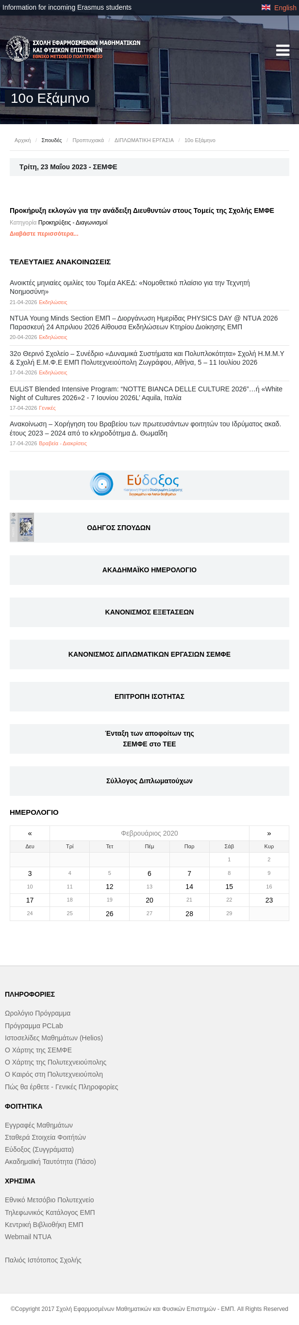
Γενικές (47, 408)
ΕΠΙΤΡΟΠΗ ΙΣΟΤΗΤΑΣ (149, 696)
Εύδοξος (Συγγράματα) (39, 1149)
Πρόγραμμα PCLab (34, 1026)
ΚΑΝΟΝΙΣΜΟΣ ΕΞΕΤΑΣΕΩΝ (149, 612)
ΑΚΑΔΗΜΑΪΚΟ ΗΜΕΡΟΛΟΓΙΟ (149, 570)
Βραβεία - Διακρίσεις (63, 443)
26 (110, 914)
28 (189, 914)
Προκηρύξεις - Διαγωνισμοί (73, 222)
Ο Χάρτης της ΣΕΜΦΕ (38, 1050)
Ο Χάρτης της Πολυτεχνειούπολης (55, 1062)
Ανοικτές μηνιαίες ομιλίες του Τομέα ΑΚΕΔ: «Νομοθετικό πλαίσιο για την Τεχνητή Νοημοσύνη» (130, 287)
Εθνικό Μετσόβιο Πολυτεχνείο (49, 1200)
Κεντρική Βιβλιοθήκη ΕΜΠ (44, 1224)
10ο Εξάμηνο (200, 140)
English (279, 8)
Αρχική (23, 140)
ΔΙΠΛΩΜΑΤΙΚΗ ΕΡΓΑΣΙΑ (144, 140)
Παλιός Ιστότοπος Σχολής (43, 1260)
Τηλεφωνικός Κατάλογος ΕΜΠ (50, 1212)
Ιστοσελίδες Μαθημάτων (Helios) (54, 1038)
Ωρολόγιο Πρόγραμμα (37, 1013)
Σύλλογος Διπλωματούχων (149, 781)
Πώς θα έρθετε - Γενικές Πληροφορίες (61, 1087)
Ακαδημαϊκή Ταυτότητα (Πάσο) (50, 1161)
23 (269, 900)
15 (229, 886)
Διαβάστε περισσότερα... (44, 233)
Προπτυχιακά (88, 140)
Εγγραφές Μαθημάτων (39, 1125)
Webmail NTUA (28, 1237)
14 (189, 886)
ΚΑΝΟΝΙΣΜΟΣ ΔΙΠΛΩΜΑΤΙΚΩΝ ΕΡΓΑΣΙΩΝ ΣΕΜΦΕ (149, 654)
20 (149, 900)
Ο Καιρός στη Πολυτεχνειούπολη (54, 1074)
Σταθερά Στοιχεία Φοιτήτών (45, 1137)
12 (110, 886)
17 (30, 900)
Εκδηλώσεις (53, 302)
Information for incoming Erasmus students (67, 7)
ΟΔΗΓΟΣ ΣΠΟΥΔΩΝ (118, 528)
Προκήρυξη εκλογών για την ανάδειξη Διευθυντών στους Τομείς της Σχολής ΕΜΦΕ (142, 210)
